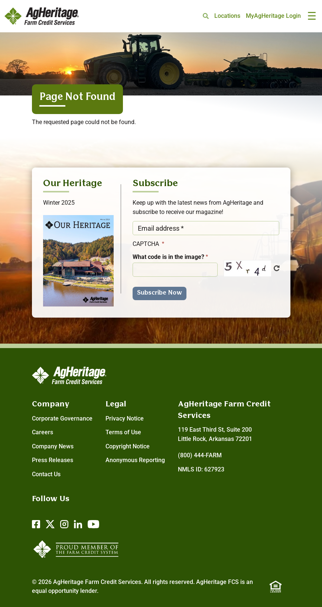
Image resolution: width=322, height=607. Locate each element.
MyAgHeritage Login (273, 15)
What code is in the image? (168, 256)
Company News (53, 446)
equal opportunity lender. (65, 590)
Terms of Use (123, 432)
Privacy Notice (124, 418)
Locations (227, 15)
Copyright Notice (127, 446)
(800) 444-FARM (200, 455)
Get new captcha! (277, 268)
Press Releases (52, 460)
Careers (42, 432)
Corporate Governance (62, 418)
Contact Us (46, 474)
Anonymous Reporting (135, 460)
